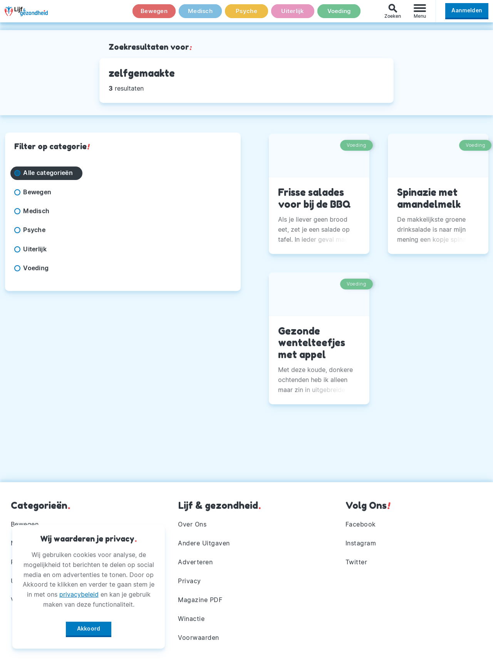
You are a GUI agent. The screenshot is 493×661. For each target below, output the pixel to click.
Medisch (200, 15)
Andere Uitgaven (204, 541)
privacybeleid (79, 591)
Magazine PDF (200, 599)
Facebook (360, 522)
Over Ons (192, 522)
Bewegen (154, 15)
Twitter (356, 560)
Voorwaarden (199, 637)
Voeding (339, 15)
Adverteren (195, 560)
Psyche (246, 15)
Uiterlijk (292, 15)
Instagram (360, 541)
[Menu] (420, 15)
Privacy (189, 580)
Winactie (191, 618)
